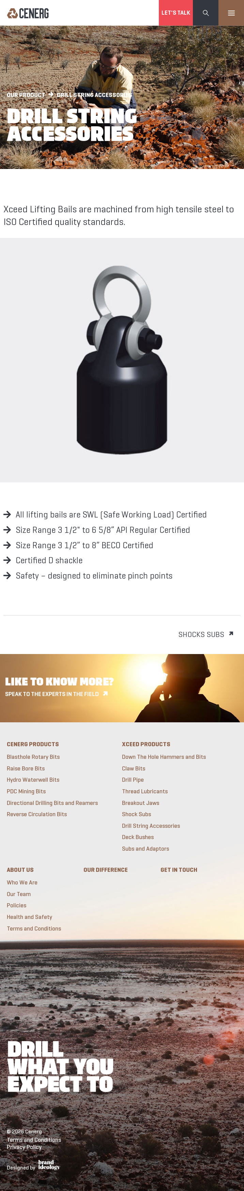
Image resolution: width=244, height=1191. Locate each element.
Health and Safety (29, 917)
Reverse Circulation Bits (37, 814)
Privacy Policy (24, 1147)
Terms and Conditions (34, 928)
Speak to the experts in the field (52, 694)
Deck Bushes (138, 837)
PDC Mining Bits (26, 791)
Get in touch (179, 870)
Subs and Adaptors (145, 848)
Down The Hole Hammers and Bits (164, 757)
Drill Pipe (133, 779)
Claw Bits (133, 768)
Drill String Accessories (151, 826)
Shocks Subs (201, 634)
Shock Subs (136, 814)
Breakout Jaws (140, 803)
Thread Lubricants (145, 791)
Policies (16, 905)
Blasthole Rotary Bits (33, 757)
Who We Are (22, 882)
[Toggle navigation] (231, 13)
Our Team (19, 894)
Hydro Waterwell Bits (33, 779)
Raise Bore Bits (26, 768)
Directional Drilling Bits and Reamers (52, 803)
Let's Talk (176, 12)
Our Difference (105, 870)
